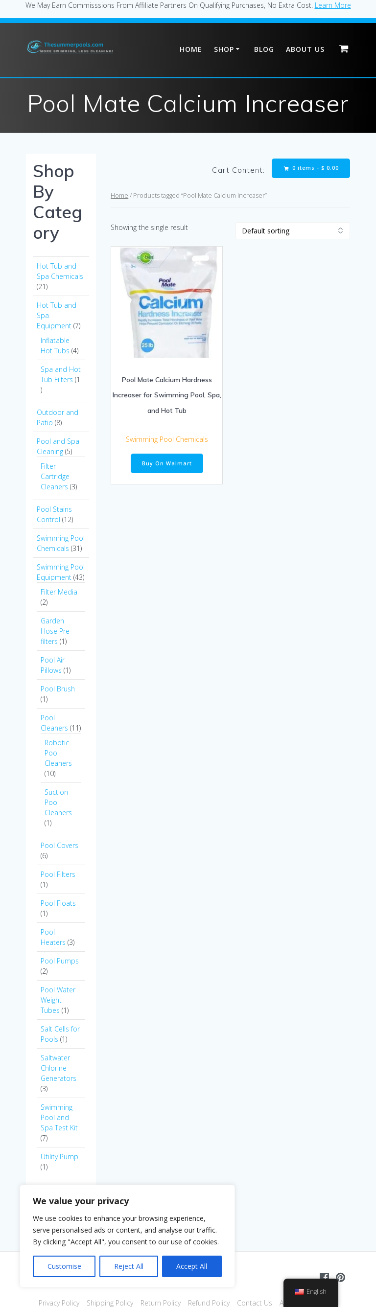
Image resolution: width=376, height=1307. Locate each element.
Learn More (333, 5)
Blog (264, 49)
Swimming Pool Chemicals (167, 439)
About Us (305, 49)
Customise (64, 1266)
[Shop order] (292, 230)
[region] (127, 1236)
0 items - (311, 168)
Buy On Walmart (167, 463)
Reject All (128, 1266)
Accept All (191, 1266)
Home (191, 49)
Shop (224, 49)
